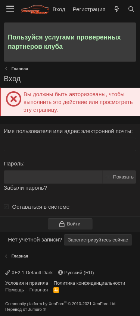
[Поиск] (131, 9)
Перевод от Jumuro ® (25, 309)
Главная (38, 290)
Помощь (14, 290)
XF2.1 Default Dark (29, 272)
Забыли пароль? (25, 187)
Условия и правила (26, 283)
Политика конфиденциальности (89, 283)
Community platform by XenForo (60, 303)
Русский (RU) (76, 272)
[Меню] (10, 9)
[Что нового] (116, 9)
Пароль (13, 163)
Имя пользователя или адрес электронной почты (67, 131)
